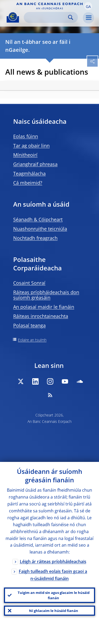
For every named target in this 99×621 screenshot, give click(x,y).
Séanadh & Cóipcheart (38, 219)
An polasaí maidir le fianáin (43, 307)
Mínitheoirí (25, 155)
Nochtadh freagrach (35, 238)
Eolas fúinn (25, 136)
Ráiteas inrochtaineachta (40, 316)
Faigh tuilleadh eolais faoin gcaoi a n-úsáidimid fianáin (53, 574)
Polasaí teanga (29, 325)
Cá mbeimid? (27, 183)
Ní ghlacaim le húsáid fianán (53, 610)
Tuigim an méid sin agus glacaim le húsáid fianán (53, 595)
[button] (88, 6)
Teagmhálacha (29, 173)
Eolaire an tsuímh (32, 339)
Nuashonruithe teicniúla (40, 229)
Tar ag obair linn (31, 145)
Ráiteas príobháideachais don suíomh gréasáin (46, 295)
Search (70, 17)
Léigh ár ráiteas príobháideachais (53, 561)
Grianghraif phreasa (35, 164)
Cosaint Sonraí (29, 283)
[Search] (46, 17)
